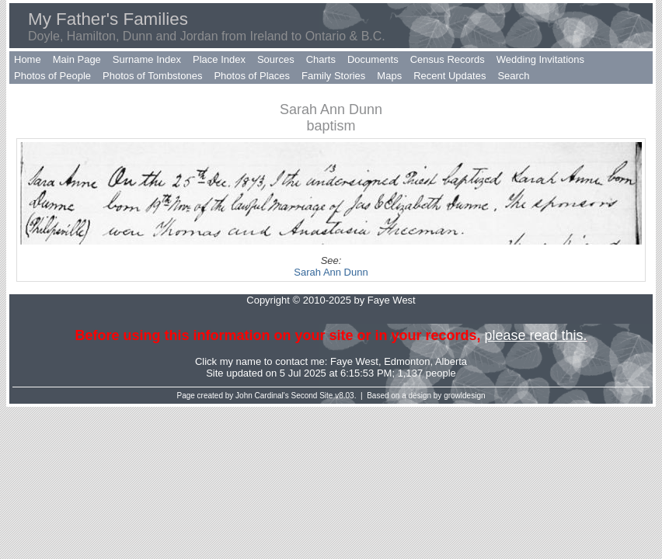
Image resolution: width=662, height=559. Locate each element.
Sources (275, 59)
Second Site (312, 395)
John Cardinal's (262, 395)
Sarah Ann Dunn (331, 272)
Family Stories (333, 76)
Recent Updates (449, 76)
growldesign (464, 395)
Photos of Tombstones (152, 76)
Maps (389, 76)
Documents (373, 59)
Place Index (219, 59)
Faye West (354, 361)
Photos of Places (252, 76)
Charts (321, 59)
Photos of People (52, 76)
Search (513, 76)
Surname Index (147, 59)
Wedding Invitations (540, 59)
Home (27, 59)
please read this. (535, 335)
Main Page (77, 59)
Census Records (447, 59)
